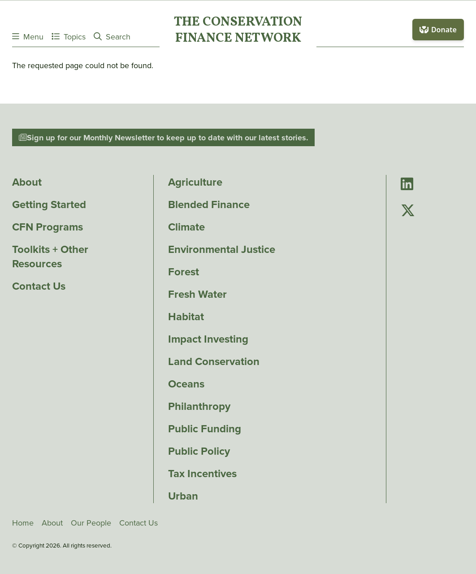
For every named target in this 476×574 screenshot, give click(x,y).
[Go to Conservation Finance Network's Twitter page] (408, 211)
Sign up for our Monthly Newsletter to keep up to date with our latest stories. (163, 138)
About (27, 182)
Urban (183, 496)
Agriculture (195, 182)
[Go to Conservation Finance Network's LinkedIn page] (407, 184)
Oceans (186, 384)
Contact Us (38, 286)
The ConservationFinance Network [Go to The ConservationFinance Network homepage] (238, 30)
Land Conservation (214, 361)
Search (112, 36)
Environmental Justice (221, 249)
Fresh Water (197, 294)
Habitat (186, 316)
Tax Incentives (202, 473)
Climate (186, 227)
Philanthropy (199, 406)
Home (23, 522)
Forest (183, 272)
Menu (27, 36)
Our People (91, 522)
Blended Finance (209, 204)
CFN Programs (47, 227)
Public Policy (199, 451)
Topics (69, 36)
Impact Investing (208, 339)
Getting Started (49, 204)
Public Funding (204, 429)
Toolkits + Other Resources (50, 256)
